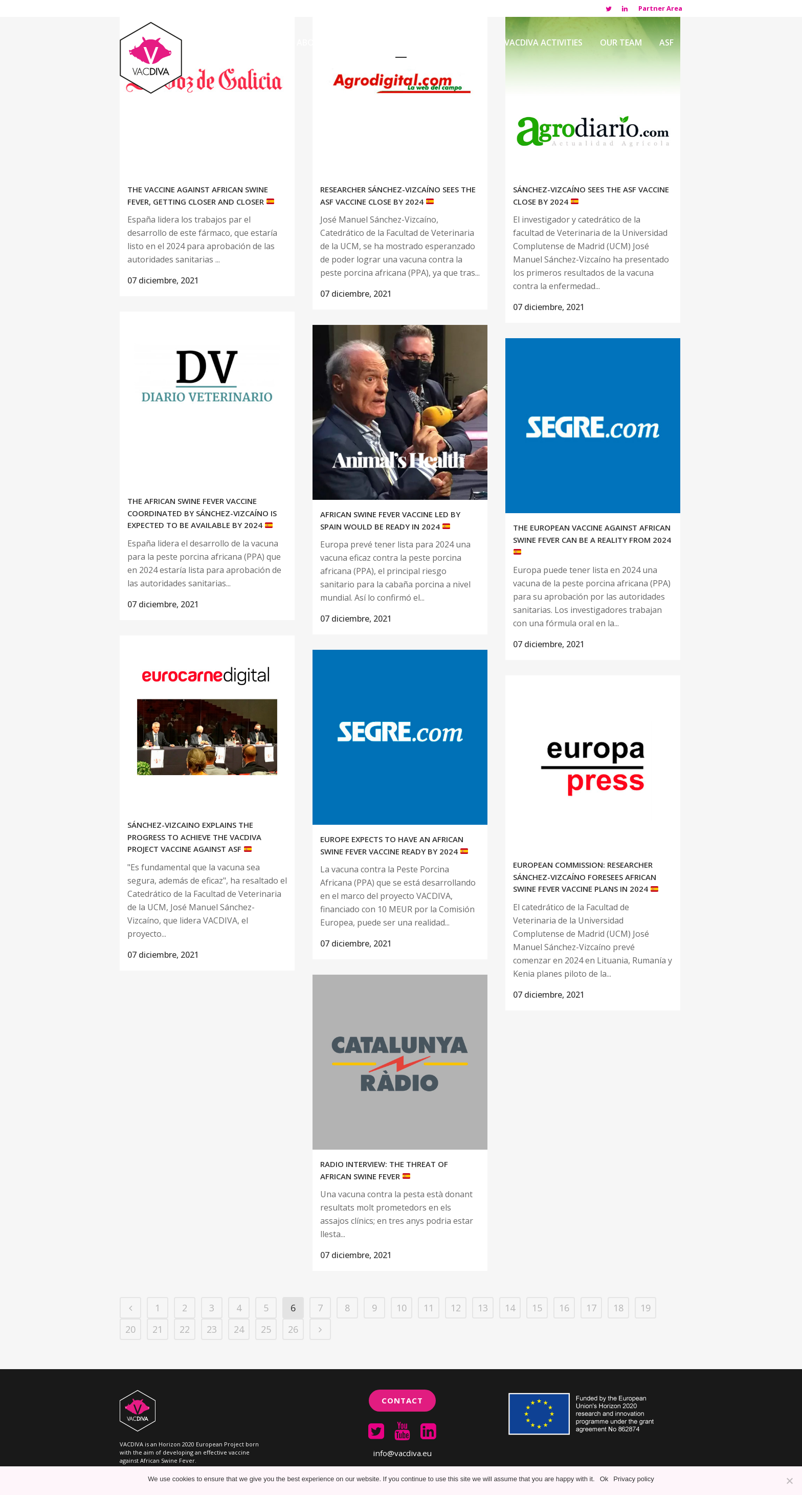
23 (212, 1329)
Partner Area (660, 8)
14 (510, 1308)
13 (483, 1308)
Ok (604, 1479)
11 (429, 1308)
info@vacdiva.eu (402, 1453)
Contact (402, 1400)
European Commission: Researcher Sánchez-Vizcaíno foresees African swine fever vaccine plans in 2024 (585, 877)
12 (456, 1308)
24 (239, 1329)
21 (157, 1329)
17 (591, 1308)
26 (293, 1329)
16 (564, 1308)
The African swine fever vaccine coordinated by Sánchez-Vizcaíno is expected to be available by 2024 (202, 513)
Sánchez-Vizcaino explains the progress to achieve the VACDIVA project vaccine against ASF (194, 837)
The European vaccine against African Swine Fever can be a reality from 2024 (592, 539)
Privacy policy (633, 1479)
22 (185, 1329)
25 (266, 1329)
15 (537, 1308)
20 (130, 1329)
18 (618, 1308)
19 (645, 1308)
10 (401, 1308)
